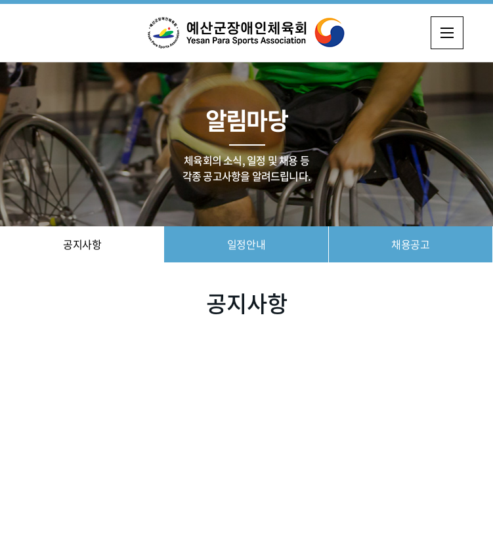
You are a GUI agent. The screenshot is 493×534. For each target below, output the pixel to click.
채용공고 (410, 244)
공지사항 (82, 244)
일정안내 (246, 244)
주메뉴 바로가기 (0, 0)
